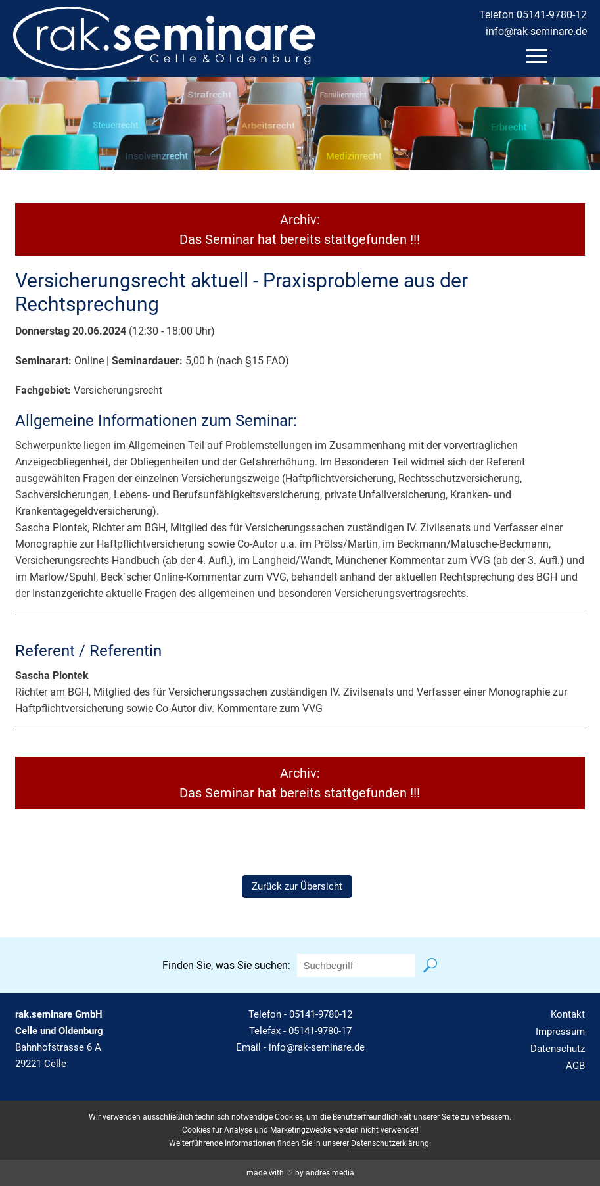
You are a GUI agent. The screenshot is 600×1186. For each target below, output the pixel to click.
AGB (575, 1066)
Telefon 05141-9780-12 (533, 15)
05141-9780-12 (320, 1014)
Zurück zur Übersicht (297, 886)
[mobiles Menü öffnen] (536, 56)
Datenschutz (557, 1049)
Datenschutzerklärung (390, 1143)
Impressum (560, 1031)
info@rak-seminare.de (536, 31)
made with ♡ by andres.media (300, 1172)
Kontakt (568, 1014)
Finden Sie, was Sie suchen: (226, 965)
